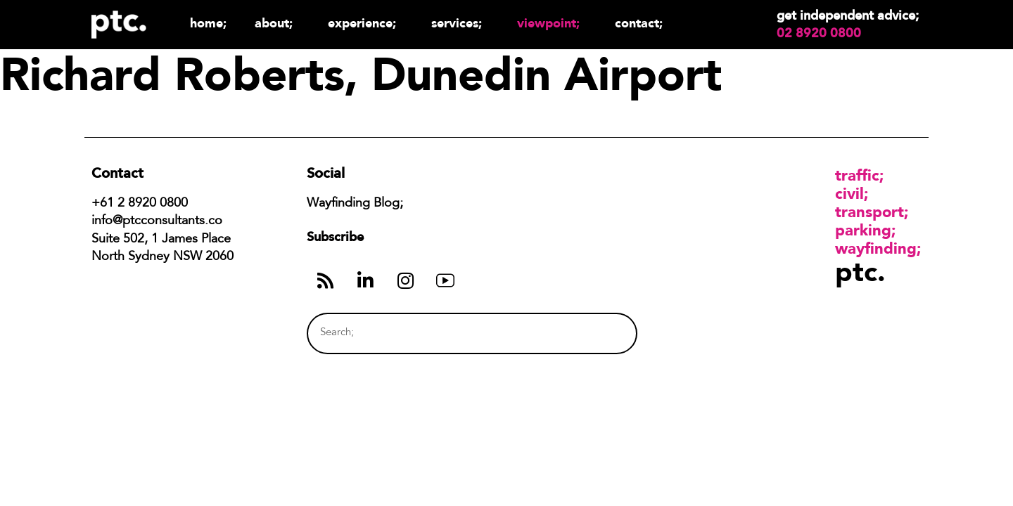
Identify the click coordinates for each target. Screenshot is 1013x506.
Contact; (639, 22)
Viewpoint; (552, 22)
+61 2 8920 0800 (139, 203)
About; (277, 22)
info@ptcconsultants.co (156, 221)
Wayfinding (876, 248)
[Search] (600, 333)
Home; (208, 22)
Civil (849, 193)
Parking (863, 230)
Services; (460, 22)
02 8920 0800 (819, 33)
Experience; (365, 22)
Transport (869, 211)
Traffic (857, 175)
